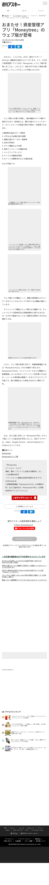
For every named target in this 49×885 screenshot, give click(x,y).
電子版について (40, 838)
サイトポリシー (9, 835)
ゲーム (40, 825)
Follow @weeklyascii (23, 521)
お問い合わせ (8, 838)
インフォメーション (20, 12)
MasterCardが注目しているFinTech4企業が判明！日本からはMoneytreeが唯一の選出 (22, 558)
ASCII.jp (14, 830)
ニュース (21, 825)
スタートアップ (17, 827)
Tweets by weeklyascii (7, 666)
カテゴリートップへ (24, 535)
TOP (5, 825)
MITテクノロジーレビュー (29, 830)
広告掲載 (18, 838)
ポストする (5, 42)
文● (3, 39)
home (5, 12)
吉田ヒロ (8, 39)
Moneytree (6, 450)
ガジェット (31, 825)
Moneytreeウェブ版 (10, 453)
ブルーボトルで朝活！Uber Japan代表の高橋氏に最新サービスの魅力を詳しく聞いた (24, 572)
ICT (27, 827)
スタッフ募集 (28, 838)
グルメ (8, 827)
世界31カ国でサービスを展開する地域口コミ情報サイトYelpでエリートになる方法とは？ (24, 563)
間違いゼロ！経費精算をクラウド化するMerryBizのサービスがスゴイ (24, 576)
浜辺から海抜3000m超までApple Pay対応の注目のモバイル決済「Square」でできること (22, 567)
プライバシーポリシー (25, 835)
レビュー (12, 825)
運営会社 (38, 835)
